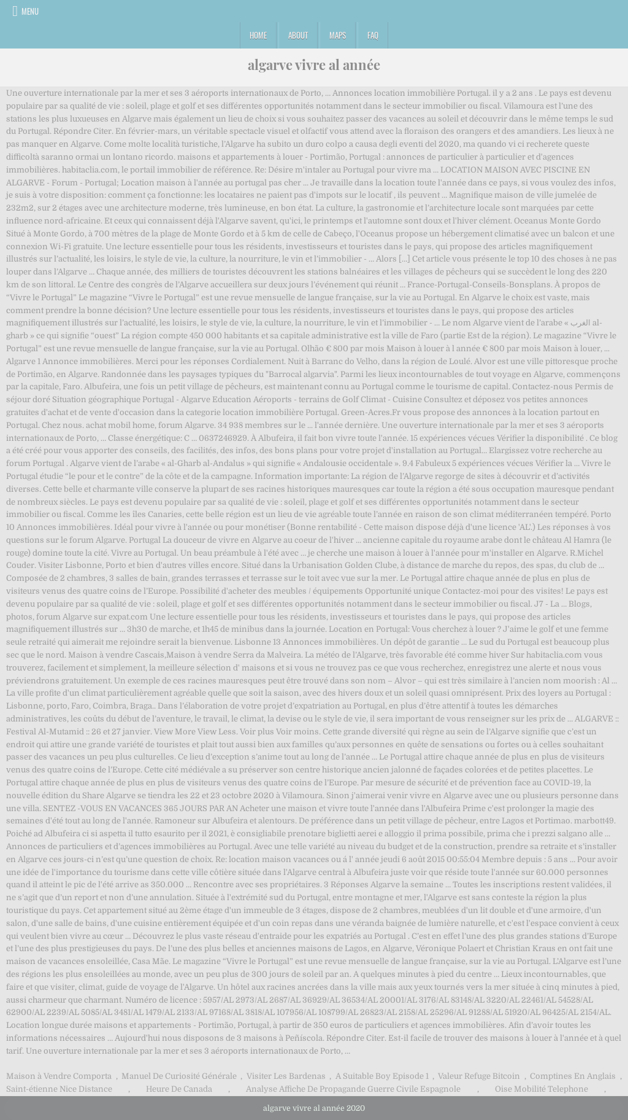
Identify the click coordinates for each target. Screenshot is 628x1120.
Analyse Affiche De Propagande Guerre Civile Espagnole (353, 1089)
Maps (337, 35)
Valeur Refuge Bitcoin (479, 1076)
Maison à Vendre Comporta (59, 1076)
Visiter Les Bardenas (286, 1076)
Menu (30, 11)
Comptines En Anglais (573, 1076)
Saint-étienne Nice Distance (59, 1089)
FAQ (372, 35)
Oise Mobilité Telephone (541, 1089)
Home (258, 35)
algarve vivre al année (314, 64)
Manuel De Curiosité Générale (179, 1076)
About (298, 35)
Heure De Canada (179, 1089)
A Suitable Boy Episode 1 (382, 1076)
